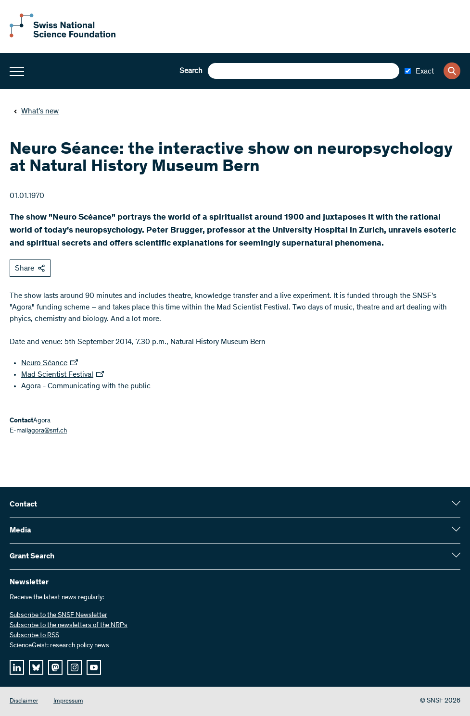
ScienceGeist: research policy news (59, 645)
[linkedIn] (17, 667)
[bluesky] (36, 667)
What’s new (36, 111)
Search (191, 71)
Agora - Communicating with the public (86, 386)
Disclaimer (24, 701)
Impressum (68, 701)
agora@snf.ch (47, 431)
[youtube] (94, 667)
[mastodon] (55, 667)
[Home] (62, 35)
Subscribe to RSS (34, 635)
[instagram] (74, 667)
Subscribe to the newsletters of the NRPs (68, 625)
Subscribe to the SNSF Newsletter (58, 615)
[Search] (452, 70)
